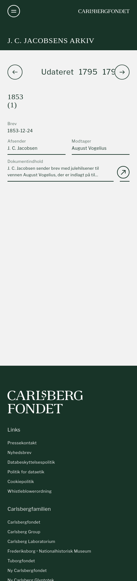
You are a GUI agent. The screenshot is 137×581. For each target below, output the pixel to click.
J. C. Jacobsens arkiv (51, 41)
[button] (122, 72)
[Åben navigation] (13, 11)
